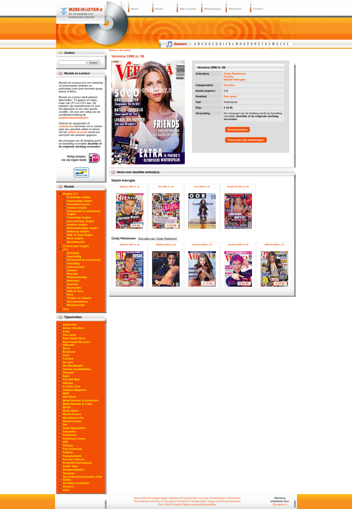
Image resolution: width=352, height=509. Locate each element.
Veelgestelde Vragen (203, 501)
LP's (65, 249)
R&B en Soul (75, 291)
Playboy (68, 445)
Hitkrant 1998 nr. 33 (274, 244)
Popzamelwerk (72, 455)
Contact (258, 8)
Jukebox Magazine (75, 389)
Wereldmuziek (76, 241)
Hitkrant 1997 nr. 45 (130, 244)
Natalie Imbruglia (234, 79)
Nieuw (159, 8)
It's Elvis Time (72, 386)
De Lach (68, 362)
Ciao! (66, 355)
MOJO (67, 407)
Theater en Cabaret (79, 297)
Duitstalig (73, 252)
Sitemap (223, 501)
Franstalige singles (79, 217)
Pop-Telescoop (72, 448)
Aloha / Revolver (73, 328)
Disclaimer (182, 501)
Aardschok (70, 324)
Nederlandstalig (77, 277)
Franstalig (73, 263)
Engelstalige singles (80, 200)
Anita (66, 331)
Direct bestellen (238, 129)
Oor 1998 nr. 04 (201, 186)
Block (66, 348)
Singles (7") (70, 193)
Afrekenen (235, 8)
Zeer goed (230, 96)
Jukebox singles (77, 224)
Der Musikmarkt (73, 365)
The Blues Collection (76, 483)
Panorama (69, 431)
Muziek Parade (72, 421)
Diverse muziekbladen (77, 369)
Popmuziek (74, 287)
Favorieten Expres (78, 204)
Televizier (69, 473)
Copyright (168, 501)
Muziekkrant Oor (73, 417)
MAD (66, 393)
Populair (186, 498)
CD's (66, 309)
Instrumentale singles (80, 221)
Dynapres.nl (280, 504)
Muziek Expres (72, 414)
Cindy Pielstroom (235, 73)
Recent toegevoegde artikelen (161, 498)
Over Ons (163, 504)
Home (134, 8)
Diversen (68, 372)
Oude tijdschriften (74, 428)
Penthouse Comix (74, 438)
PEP (65, 442)
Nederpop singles (78, 231)
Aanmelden (209, 504)
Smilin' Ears (70, 466)
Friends (228, 76)
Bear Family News (74, 338)
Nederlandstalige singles (83, 227)
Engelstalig (74, 256)
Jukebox (72, 270)
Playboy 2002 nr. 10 (166, 244)
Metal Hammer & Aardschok (81, 400)
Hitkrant (68, 383)
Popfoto (68, 452)
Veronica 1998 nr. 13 (202, 244)
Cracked (68, 358)
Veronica (229, 85)
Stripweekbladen (73, 469)
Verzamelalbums (77, 301)
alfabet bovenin (78, 132)
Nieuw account (192, 504)
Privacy (156, 501)
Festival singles (77, 207)
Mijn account (188, 8)
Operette (72, 284)
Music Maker (71, 410)
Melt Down (69, 396)
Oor (65, 424)
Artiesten (235, 501)
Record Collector (74, 459)
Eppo (66, 375)
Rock (70, 294)
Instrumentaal (75, 266)
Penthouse (70, 434)
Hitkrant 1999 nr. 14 (130, 186)
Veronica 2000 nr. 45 (238, 244)
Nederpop (73, 280)
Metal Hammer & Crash (77, 403)
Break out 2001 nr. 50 (238, 186)
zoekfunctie (66, 126)
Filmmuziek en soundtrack (83, 259)
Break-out (69, 351)
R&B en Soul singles (80, 234)
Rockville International (77, 462)
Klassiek (72, 273)
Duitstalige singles (78, 197)
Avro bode (69, 334)
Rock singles (75, 238)
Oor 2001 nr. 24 (165, 186)
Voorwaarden (142, 501)
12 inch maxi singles (76, 246)
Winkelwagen (212, 8)
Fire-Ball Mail (71, 379)
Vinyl (66, 489)
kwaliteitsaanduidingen (73, 117)
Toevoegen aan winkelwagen (246, 139)
